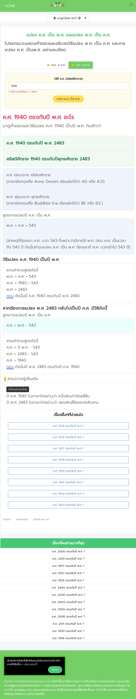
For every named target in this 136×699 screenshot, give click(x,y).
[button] (131, 4)
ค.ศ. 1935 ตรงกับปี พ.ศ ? (68, 426)
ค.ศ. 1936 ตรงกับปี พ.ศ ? (68, 437)
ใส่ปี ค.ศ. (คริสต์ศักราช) (68, 79)
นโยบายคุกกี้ (30, 664)
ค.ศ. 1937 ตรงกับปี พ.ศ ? (68, 448)
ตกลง (55, 669)
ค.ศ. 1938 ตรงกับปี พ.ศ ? (68, 460)
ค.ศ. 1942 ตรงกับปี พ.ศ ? (68, 494)
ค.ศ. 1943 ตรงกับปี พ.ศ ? (68, 505)
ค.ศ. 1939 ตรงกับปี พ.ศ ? (68, 471)
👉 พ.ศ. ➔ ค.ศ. (56, 65)
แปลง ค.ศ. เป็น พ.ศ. (68, 99)
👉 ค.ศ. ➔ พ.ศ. (80, 65)
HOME (8, 6)
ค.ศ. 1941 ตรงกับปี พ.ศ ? (68, 482)
